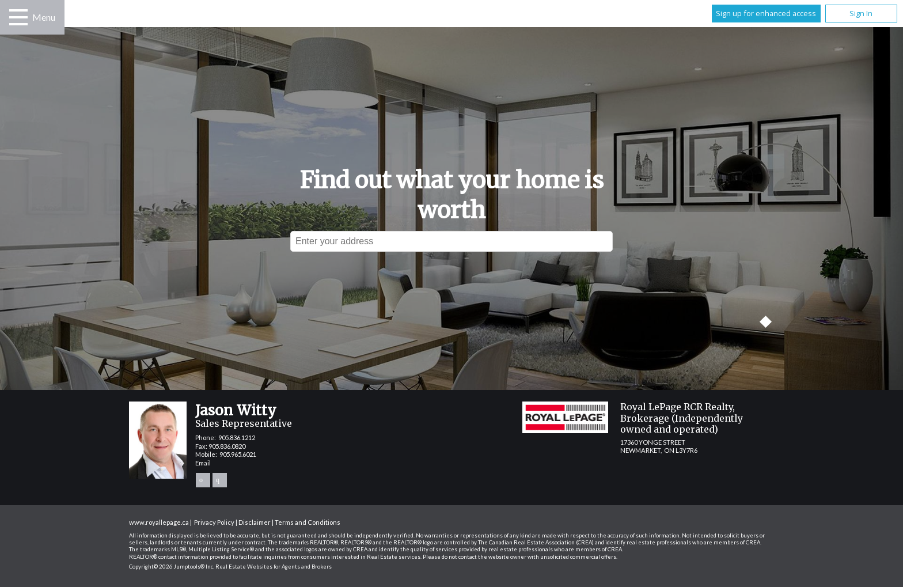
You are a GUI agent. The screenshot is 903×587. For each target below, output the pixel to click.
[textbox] (451, 241)
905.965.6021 (237, 454)
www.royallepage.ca (159, 522)
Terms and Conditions (307, 522)
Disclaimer (254, 522)
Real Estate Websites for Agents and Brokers (273, 566)
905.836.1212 (236, 437)
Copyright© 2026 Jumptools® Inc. (171, 566)
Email (203, 463)
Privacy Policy (214, 522)
